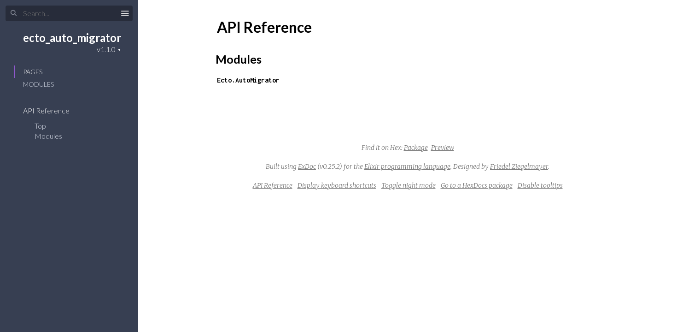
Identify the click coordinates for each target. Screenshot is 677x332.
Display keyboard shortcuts (337, 185)
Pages (32, 72)
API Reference (52, 110)
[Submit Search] (13, 13)
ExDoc (307, 166)
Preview (442, 147)
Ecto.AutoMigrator (248, 80)
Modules (38, 84)
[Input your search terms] (69, 13)
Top (40, 125)
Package (416, 147)
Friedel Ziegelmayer (519, 166)
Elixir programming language (407, 166)
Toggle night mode (408, 185)
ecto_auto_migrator (72, 37)
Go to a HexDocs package (477, 185)
